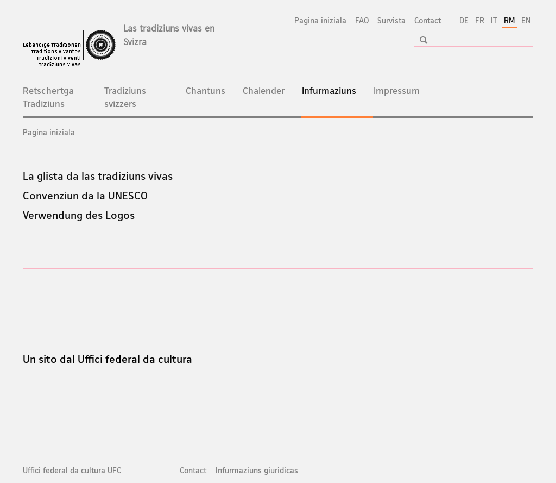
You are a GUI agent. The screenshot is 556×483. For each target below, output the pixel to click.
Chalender (264, 90)
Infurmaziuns (338, 96)
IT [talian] (494, 20)
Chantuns (205, 90)
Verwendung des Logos (79, 215)
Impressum (397, 90)
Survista (391, 20)
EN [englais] (526, 20)
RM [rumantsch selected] (509, 20)
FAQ (362, 20)
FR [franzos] (479, 20)
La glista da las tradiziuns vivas (98, 176)
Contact (427, 20)
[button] (420, 40)
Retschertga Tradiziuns (48, 97)
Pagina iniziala (320, 20)
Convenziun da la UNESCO (85, 195)
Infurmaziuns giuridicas (257, 470)
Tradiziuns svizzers (125, 97)
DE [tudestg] (464, 20)
